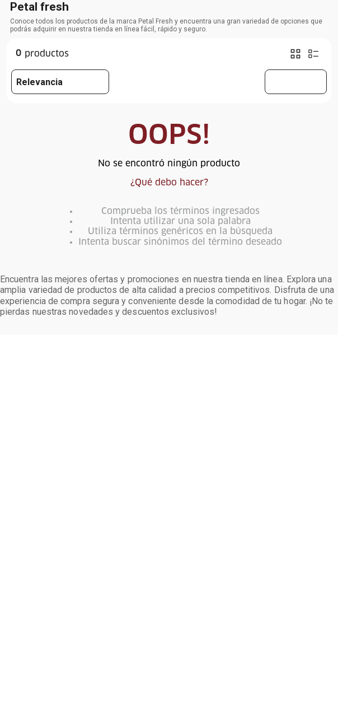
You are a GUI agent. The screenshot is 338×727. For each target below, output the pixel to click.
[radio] (295, 54)
